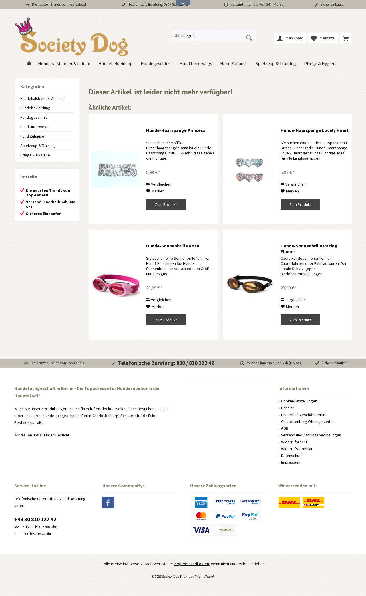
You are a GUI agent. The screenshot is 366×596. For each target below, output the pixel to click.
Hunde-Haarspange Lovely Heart (315, 130)
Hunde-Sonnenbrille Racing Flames (309, 248)
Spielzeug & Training (37, 145)
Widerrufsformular (297, 448)
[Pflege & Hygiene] (321, 63)
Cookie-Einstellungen (299, 401)
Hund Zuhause (32, 136)
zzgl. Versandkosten (191, 563)
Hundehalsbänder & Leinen (43, 98)
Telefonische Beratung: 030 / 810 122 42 (158, 4)
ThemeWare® (204, 576)
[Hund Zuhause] (234, 63)
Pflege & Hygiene (35, 155)
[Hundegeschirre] (156, 63)
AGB (284, 428)
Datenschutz (292, 455)
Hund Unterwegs (34, 126)
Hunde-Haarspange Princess (175, 130)
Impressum (290, 462)
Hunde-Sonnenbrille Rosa (172, 246)
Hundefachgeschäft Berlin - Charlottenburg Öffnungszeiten (308, 418)
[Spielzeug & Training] (276, 63)
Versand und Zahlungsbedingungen (311, 435)
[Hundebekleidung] (115, 63)
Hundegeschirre (34, 117)
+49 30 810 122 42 (35, 519)
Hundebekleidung (35, 107)
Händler (287, 407)
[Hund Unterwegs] (196, 63)
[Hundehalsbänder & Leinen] (64, 63)
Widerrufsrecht (294, 441)
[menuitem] (346, 38)
